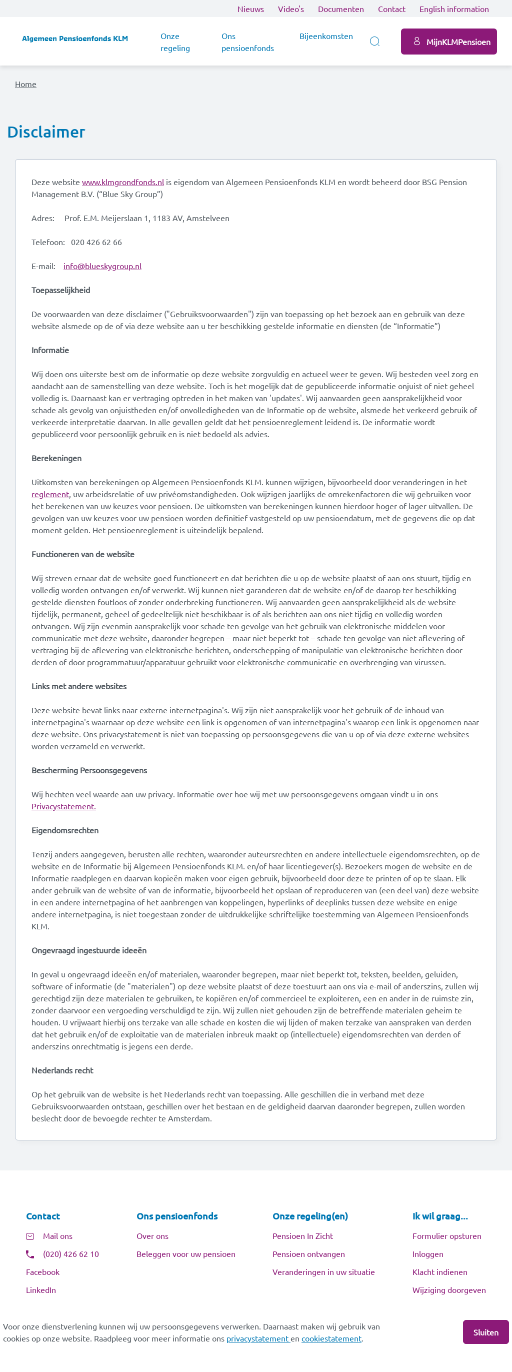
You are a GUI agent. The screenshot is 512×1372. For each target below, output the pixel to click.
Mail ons (57, 1240)
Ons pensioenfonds (248, 42)
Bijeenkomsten (326, 36)
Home (25, 84)
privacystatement (258, 1338)
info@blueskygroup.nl (103, 268)
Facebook (43, 1276)
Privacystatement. (64, 808)
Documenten (341, 9)
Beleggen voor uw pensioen (186, 1258)
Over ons (152, 1240)
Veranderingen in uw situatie (323, 1276)
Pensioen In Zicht (302, 1240)
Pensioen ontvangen (308, 1258)
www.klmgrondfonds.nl (123, 184)
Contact (392, 9)
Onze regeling (175, 42)
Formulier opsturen (447, 1240)
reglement (50, 496)
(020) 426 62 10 (71, 1258)
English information (454, 9)
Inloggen (428, 1258)
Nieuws (251, 9)
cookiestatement (332, 1338)
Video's (291, 9)
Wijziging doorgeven (449, 1294)
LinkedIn (41, 1294)
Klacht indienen (440, 1276)
